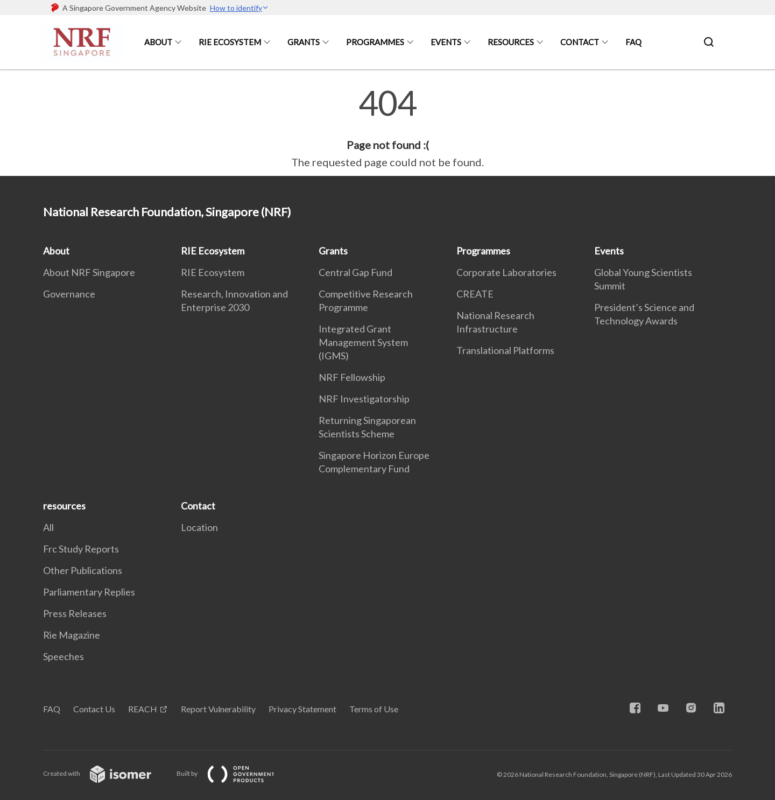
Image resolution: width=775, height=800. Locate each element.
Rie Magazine (71, 635)
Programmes (375, 42)
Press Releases (75, 613)
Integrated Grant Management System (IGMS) (363, 342)
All (48, 527)
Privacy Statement (302, 709)
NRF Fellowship (352, 377)
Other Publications (82, 570)
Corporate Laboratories (506, 272)
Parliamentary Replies (89, 592)
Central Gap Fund (355, 272)
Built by (234, 773)
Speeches (63, 656)
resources (511, 42)
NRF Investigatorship (364, 399)
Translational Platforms (505, 350)
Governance (69, 294)
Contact (579, 42)
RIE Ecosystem (230, 42)
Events (446, 42)
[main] (387, 128)
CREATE (475, 294)
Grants (303, 42)
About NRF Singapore (89, 272)
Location (199, 527)
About (158, 42)
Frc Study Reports (81, 549)
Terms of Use (373, 709)
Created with (105, 773)
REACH (142, 709)
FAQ (633, 42)
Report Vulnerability (218, 709)
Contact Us (94, 709)
